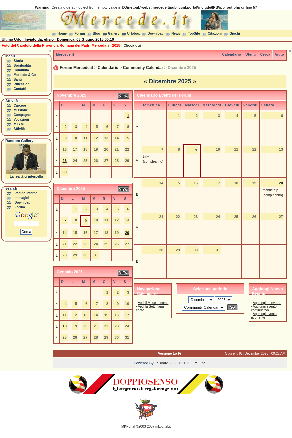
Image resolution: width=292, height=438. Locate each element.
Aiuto (279, 54)
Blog (96, 33)
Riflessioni (22, 84)
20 (127, 233)
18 (65, 326)
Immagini (22, 198)
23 (65, 161)
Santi (18, 79)
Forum (80, 33)
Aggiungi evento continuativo (264, 308)
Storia (18, 61)
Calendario (231, 54)
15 (106, 315)
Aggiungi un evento (267, 303)
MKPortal (128, 426)
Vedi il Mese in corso (153, 303)
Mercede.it (65, 54)
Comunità (21, 70)
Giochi (235, 33)
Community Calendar (143, 67)
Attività (19, 129)
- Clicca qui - (132, 45)
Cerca (265, 54)
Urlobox (133, 33)
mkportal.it (163, 426)
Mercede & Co (25, 75)
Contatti (20, 89)
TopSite (194, 33)
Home (62, 33)
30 (65, 172)
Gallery (113, 33)
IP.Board (161, 363)
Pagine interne (26, 193)
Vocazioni (21, 119)
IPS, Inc (198, 363)
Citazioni (215, 33)
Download (156, 33)
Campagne (22, 115)
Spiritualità (22, 65)
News (175, 33)
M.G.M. (19, 124)
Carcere (20, 105)
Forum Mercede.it (76, 67)
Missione (21, 110)
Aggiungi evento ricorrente (264, 315)
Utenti (250, 54)
